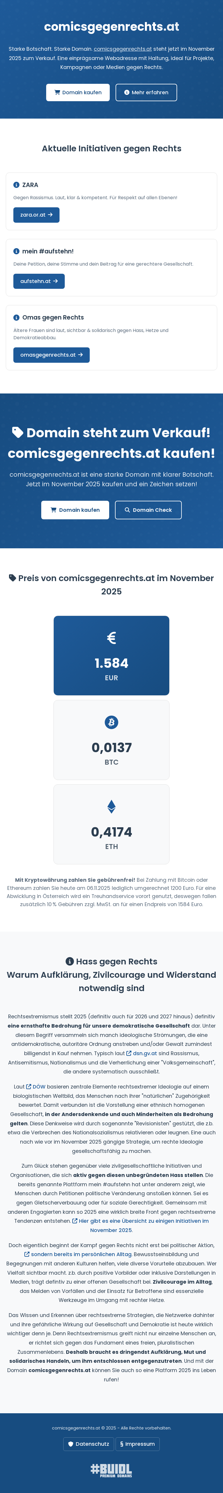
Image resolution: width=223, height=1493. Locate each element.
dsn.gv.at (141, 1053)
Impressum (138, 1443)
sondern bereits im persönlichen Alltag (78, 1254)
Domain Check (148, 510)
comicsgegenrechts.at (123, 49)
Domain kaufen (78, 92)
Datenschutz (88, 1443)
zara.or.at (36, 214)
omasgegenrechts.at (51, 354)
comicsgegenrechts (111, 27)
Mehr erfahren (146, 92)
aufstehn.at (39, 281)
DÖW (36, 1086)
